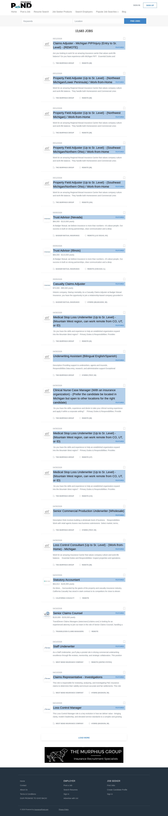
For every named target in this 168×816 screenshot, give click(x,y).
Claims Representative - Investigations (77, 677)
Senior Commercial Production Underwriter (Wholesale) (88, 511)
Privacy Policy (64, 809)
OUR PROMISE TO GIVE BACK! (33, 798)
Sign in (136, 5)
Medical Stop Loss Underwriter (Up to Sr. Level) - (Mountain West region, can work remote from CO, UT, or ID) (88, 321)
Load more (84, 738)
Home (22, 781)
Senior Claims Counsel (68, 613)
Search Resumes (71, 790)
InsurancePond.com (41, 809)
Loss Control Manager (67, 707)
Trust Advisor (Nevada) (68, 217)
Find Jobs (135, 21)
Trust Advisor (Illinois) (67, 250)
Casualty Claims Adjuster (69, 284)
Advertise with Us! (71, 798)
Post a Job (68, 785)
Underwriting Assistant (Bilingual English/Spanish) (85, 356)
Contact (23, 785)
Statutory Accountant (66, 579)
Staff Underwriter (64, 646)
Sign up (150, 5)
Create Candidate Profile (117, 790)
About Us (24, 790)
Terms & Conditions (28, 794)
